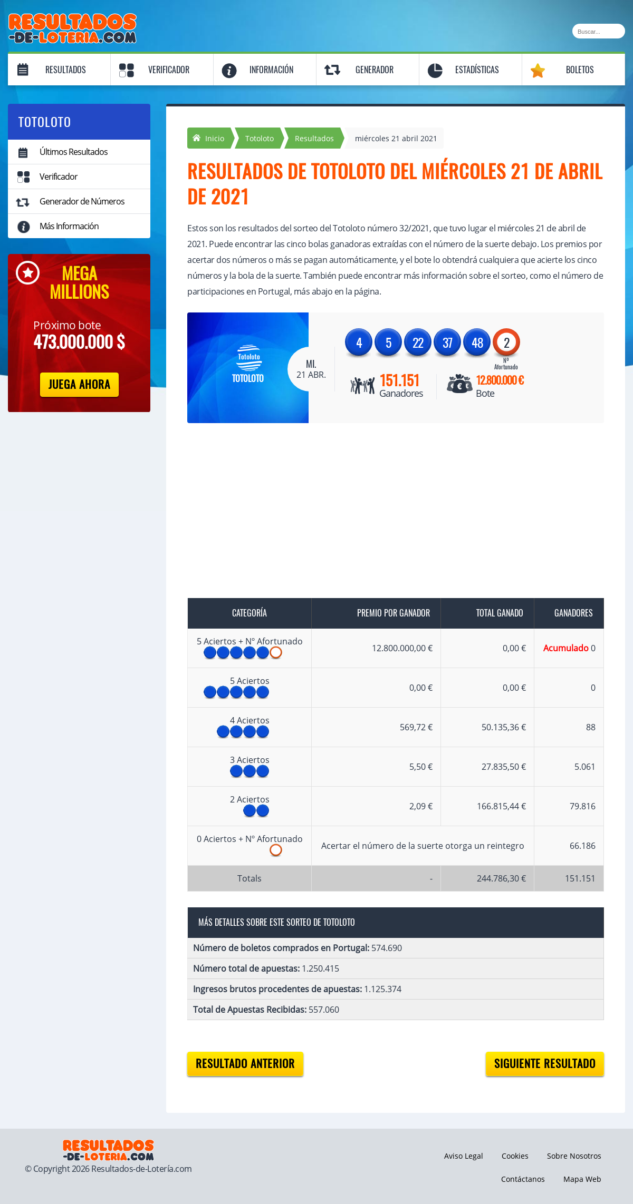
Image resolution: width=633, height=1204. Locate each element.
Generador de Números (82, 201)
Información (271, 69)
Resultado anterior (245, 1063)
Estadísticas (477, 69)
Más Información (69, 226)
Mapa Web (582, 1179)
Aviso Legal (463, 1156)
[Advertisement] (385, 512)
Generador (375, 69)
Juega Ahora (79, 384)
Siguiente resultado (545, 1063)
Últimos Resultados (74, 152)
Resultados (65, 69)
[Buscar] (598, 31)
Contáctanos (523, 1179)
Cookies (515, 1156)
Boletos (580, 69)
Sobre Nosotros (574, 1156)
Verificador (168, 69)
